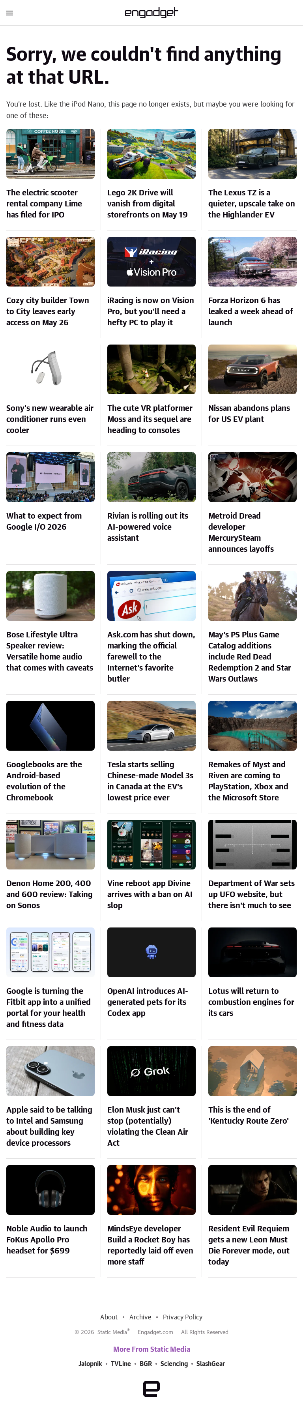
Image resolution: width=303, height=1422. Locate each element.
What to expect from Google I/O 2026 (44, 521)
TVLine (121, 1364)
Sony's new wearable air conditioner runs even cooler (50, 420)
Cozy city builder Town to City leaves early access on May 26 (47, 312)
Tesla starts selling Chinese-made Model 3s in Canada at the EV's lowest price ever (150, 781)
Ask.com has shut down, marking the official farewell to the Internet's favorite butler (151, 657)
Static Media (112, 1332)
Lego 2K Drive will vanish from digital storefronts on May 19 (147, 204)
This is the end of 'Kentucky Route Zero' (248, 1115)
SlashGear (210, 1364)
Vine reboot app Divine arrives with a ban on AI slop (150, 895)
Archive (140, 1317)
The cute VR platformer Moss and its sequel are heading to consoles (150, 420)
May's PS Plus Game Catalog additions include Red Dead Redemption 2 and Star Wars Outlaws (249, 657)
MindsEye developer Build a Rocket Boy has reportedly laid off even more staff (150, 1245)
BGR (146, 1364)
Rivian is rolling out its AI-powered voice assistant (147, 527)
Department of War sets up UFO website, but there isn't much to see (251, 895)
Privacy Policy (183, 1317)
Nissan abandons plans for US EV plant (249, 414)
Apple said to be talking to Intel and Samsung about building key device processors (49, 1126)
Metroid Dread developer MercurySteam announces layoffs (241, 532)
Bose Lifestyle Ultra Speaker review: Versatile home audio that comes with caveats (49, 651)
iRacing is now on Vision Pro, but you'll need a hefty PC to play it (150, 312)
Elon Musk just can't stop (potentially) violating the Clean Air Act (147, 1126)
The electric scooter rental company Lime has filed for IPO (44, 204)
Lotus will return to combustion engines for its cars (251, 1002)
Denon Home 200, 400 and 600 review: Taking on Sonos (49, 895)
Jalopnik (90, 1364)
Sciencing (174, 1364)
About (109, 1317)
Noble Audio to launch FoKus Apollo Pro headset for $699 (47, 1240)
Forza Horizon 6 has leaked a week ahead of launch (250, 312)
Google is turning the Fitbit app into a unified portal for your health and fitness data (48, 1008)
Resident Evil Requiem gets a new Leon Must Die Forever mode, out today (249, 1245)
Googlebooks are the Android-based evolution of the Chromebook (44, 781)
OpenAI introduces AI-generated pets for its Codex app (147, 1002)
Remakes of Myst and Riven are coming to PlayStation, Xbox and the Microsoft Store (248, 781)
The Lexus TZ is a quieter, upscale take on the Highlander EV (251, 204)
